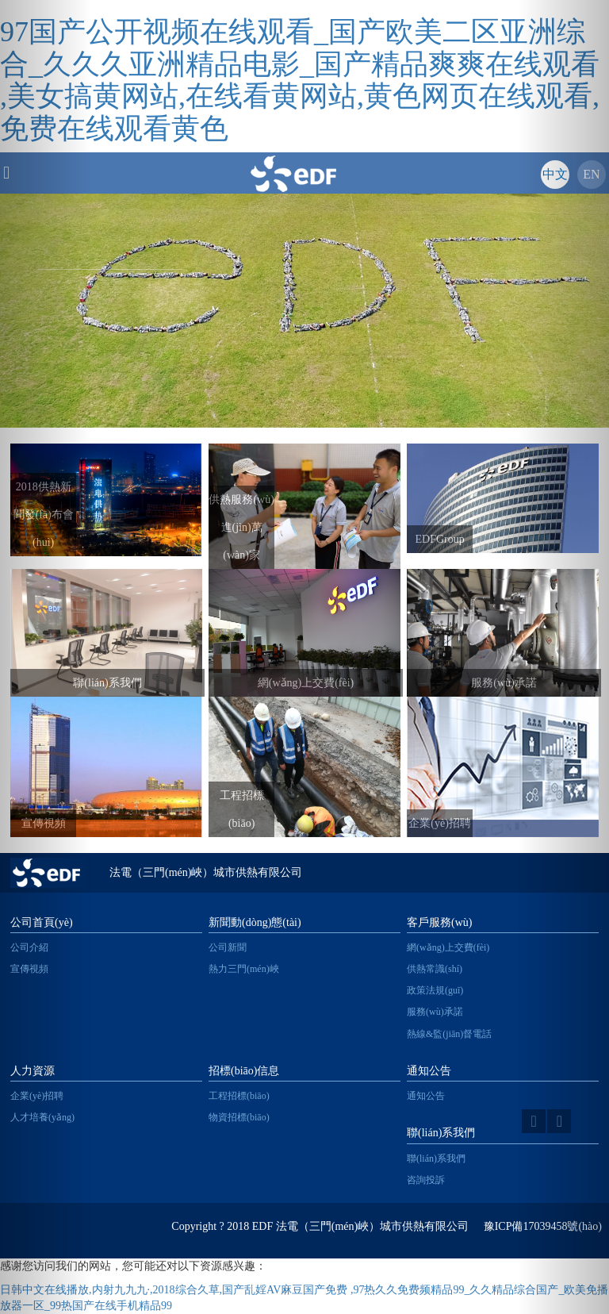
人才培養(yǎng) (42, 1117)
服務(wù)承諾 (435, 1011)
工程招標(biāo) (239, 1095)
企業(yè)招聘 (36, 1095)
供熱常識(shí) (434, 968)
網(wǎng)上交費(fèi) (448, 947)
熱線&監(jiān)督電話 (449, 1033)
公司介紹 (29, 947)
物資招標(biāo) (239, 1117)
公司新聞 (228, 947)
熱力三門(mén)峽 (244, 968)
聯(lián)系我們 (436, 1158)
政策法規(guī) (435, 990)
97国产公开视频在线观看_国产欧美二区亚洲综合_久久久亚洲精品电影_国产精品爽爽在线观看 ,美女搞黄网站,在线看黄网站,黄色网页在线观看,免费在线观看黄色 (299, 80)
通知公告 (426, 1095)
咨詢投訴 (426, 1179)
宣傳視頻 (29, 968)
